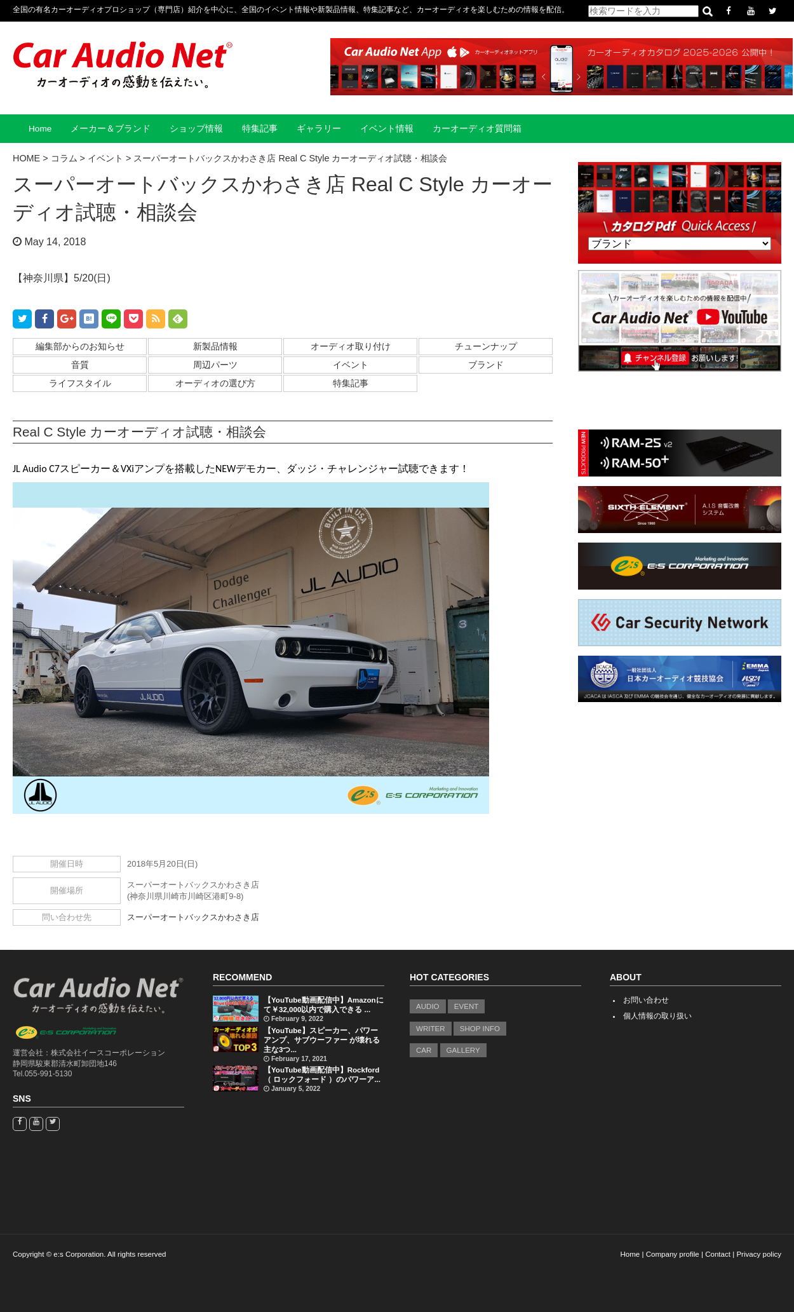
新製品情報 (215, 346)
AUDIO (428, 1006)
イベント (350, 365)
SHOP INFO (480, 1028)
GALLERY (463, 1050)
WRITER (430, 1028)
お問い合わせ (646, 1000)
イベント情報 (387, 128)
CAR (423, 1050)
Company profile (672, 1254)
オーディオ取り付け (351, 346)
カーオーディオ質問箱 (477, 128)
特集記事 (260, 128)
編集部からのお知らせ (80, 346)
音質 (80, 365)
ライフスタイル (80, 383)
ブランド (486, 365)
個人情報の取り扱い (657, 1016)
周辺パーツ (215, 365)
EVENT (466, 1006)
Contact (717, 1254)
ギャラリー (319, 128)
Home (40, 128)
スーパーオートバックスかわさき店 (193, 917)
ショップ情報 (196, 128)
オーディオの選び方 (215, 383)
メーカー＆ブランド (111, 128)
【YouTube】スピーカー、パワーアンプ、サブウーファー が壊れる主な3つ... (322, 1040)
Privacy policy (758, 1254)
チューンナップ (486, 346)
